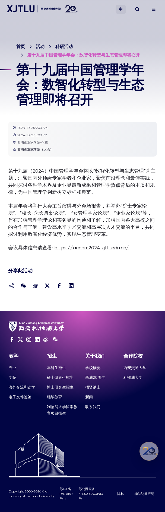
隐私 (120, 494)
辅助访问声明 (144, 494)
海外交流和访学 (22, 387)
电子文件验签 (20, 397)
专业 (12, 367)
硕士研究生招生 (60, 377)
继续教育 (54, 397)
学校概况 (92, 367)
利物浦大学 (132, 377)
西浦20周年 (95, 377)
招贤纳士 (92, 387)
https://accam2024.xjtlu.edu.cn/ (92, 247)
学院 (12, 377)
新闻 (89, 397)
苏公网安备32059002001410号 (91, 494)
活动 (40, 46)
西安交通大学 (134, 367)
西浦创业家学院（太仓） (32, 149)
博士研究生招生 (60, 387)
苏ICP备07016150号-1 (66, 494)
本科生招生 (56, 367)
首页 (20, 46)
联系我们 (92, 407)
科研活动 (64, 46)
